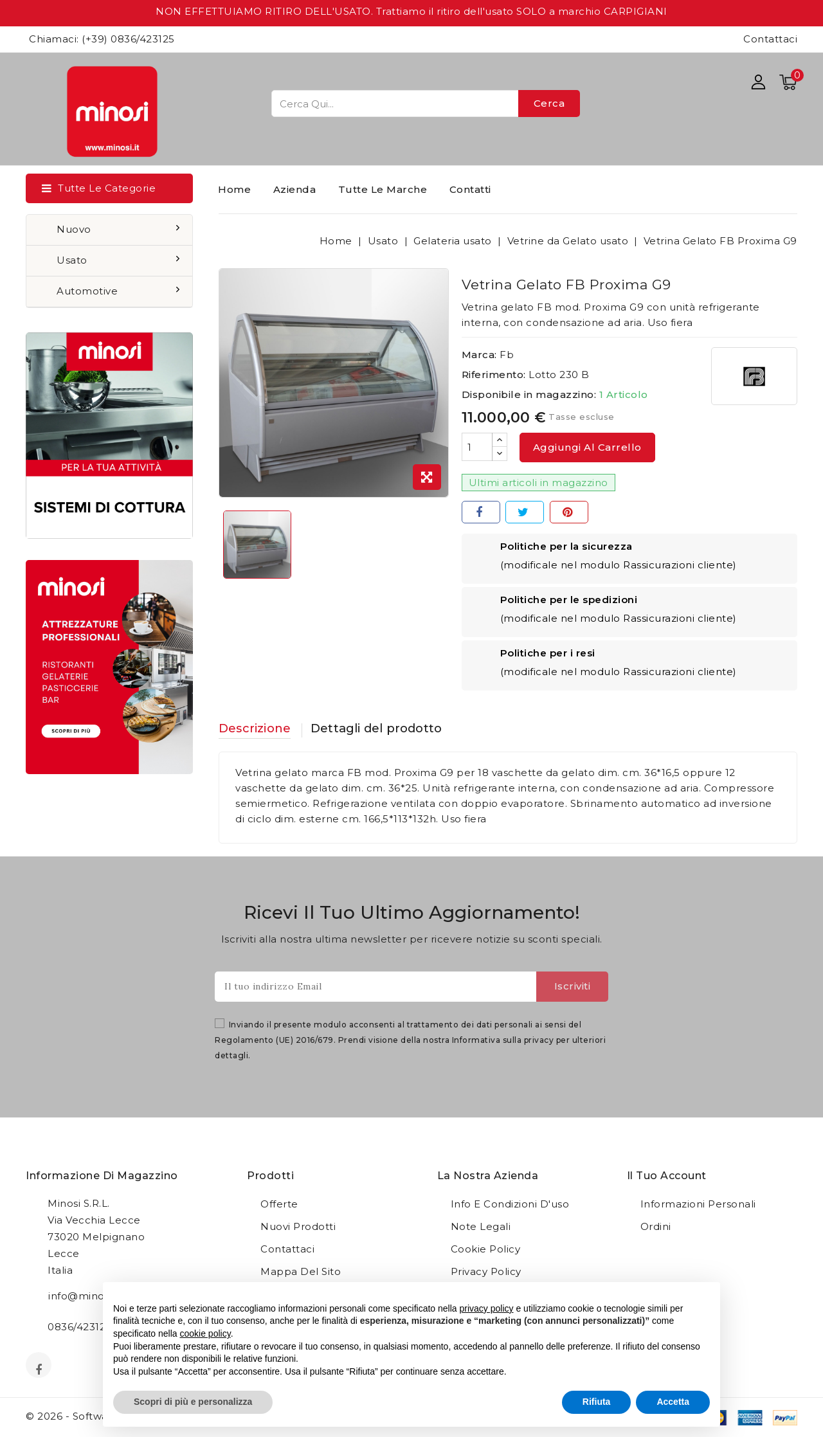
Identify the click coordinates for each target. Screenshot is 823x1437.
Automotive (89, 291)
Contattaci (770, 39)
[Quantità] (477, 447)
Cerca (549, 103)
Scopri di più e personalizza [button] (193, 1401)
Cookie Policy (486, 1249)
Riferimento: (494, 374)
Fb (507, 354)
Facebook (40, 1369)
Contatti (470, 189)
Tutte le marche (383, 189)
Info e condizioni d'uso (510, 1204)
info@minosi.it (84, 1296)
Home (234, 189)
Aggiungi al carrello (587, 447)
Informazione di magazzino (102, 1176)
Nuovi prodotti (298, 1227)
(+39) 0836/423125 (128, 39)
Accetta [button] (672, 1401)
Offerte (279, 1204)
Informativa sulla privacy (503, 1040)
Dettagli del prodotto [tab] (395, 729)
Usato (73, 260)
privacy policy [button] (487, 1308)
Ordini (655, 1227)
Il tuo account (667, 1176)
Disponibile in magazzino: (529, 394)
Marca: (479, 354)
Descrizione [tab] (258, 729)
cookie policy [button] (205, 1333)
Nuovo (75, 229)
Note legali (481, 1227)
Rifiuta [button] (597, 1401)
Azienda (294, 189)
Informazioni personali (698, 1204)
